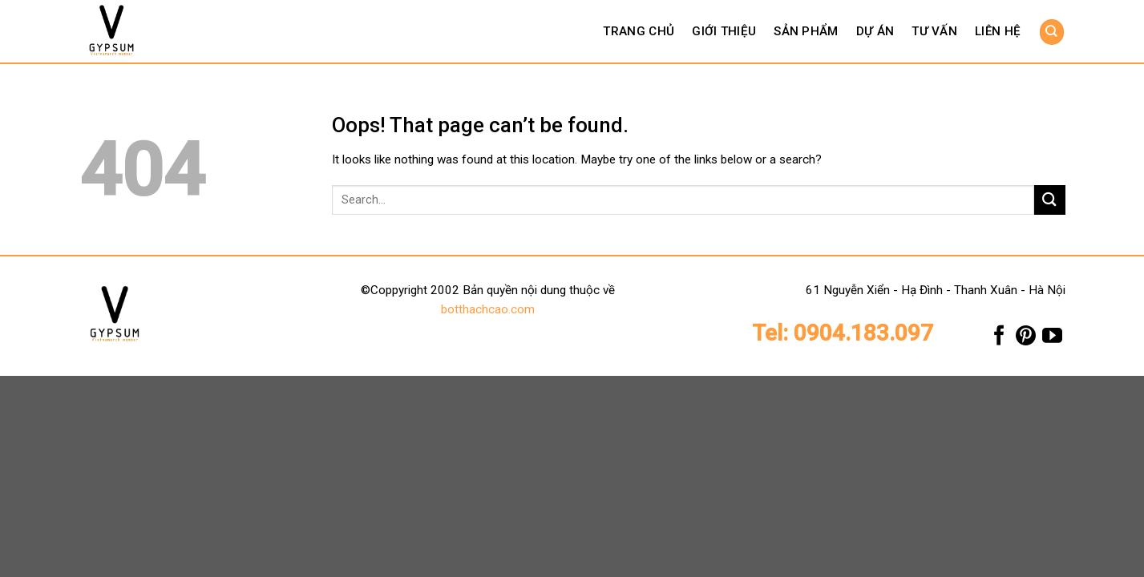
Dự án (875, 31)
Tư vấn (934, 31)
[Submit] (1049, 200)
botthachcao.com (488, 309)
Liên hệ (998, 31)
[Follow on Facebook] (999, 339)
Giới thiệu (724, 31)
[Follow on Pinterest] (1026, 339)
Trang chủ (638, 31)
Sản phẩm (806, 31)
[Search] (1052, 31)
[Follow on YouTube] (1052, 339)
